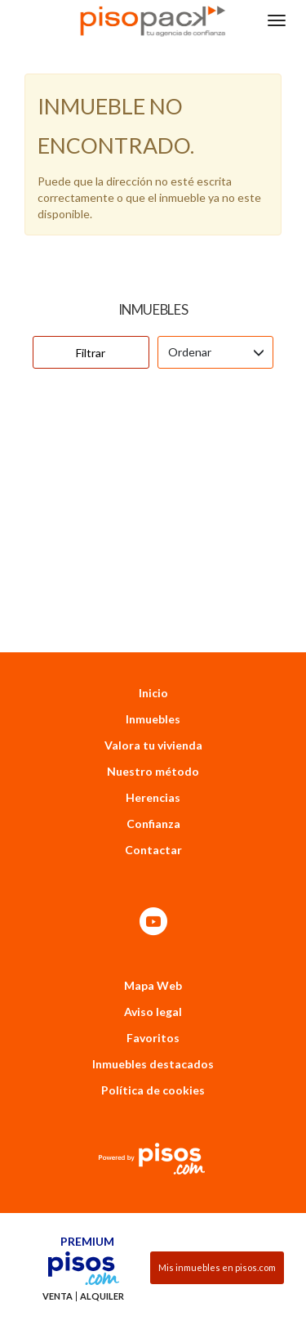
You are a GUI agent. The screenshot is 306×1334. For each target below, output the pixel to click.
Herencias (153, 756)
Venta (57, 1255)
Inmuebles (153, 678)
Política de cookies (153, 1049)
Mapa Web (153, 944)
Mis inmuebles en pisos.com (217, 1226)
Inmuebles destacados (153, 1023)
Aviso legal (153, 971)
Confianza (153, 783)
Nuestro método (153, 730)
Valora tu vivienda (153, 704)
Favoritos (153, 997)
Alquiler (102, 1255)
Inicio (153, 652)
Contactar (153, 809)
